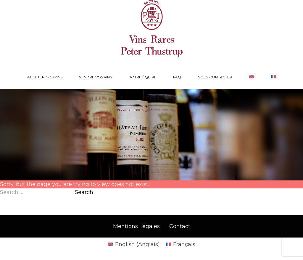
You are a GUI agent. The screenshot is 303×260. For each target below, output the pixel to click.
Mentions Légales (136, 226)
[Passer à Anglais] (251, 77)
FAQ (177, 77)
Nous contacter (215, 77)
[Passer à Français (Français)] (180, 244)
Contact (179, 226)
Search (84, 192)
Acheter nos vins (44, 77)
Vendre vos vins (95, 77)
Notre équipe (142, 77)
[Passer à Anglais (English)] (134, 244)
